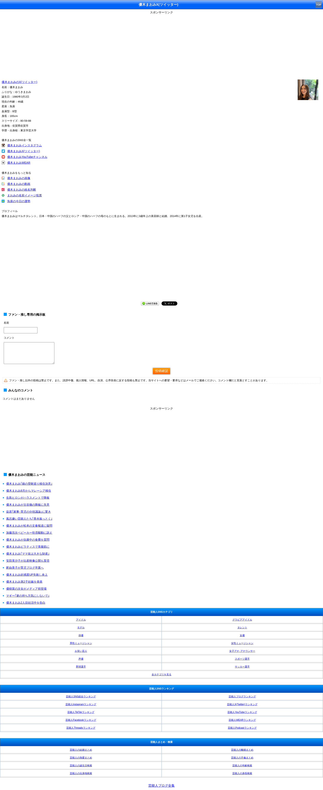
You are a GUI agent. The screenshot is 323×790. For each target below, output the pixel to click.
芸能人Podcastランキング (242, 727)
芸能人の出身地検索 (81, 773)
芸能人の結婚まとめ (81, 749)
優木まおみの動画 (18, 184)
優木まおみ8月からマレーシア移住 (28, 490)
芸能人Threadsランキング (80, 727)
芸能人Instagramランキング (81, 704)
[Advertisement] (161, 44)
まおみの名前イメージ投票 (24, 195)
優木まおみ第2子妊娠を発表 (24, 581)
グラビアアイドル (242, 619)
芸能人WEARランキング (242, 720)
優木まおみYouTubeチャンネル (27, 157)
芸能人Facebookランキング (81, 720)
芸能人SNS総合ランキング (81, 696)
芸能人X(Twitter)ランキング (242, 704)
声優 (80, 658)
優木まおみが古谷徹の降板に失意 (27, 504)
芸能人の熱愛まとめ (81, 757)
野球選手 (81, 666)
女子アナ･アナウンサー (242, 651)
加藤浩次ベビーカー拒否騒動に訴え (29, 532)
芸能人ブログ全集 (161, 785)
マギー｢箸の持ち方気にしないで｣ (27, 595)
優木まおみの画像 (18, 178)
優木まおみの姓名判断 (21, 189)
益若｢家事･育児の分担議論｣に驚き (28, 511)
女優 (242, 635)
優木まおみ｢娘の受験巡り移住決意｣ (29, 483)
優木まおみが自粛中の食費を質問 (27, 539)
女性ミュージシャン (242, 643)
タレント (242, 627)
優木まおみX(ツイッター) (23, 151)
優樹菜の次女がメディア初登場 (26, 588)
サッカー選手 (242, 666)
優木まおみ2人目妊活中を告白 (25, 602)
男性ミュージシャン (81, 643)
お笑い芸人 (81, 651)
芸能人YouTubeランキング (242, 712)
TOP (318, 4)
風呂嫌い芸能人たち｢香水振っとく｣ (29, 518)
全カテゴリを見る (161, 674)
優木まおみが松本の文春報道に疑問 (29, 525)
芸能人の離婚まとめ (242, 749)
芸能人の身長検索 (242, 773)
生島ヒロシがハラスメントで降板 (27, 497)
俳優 (80, 635)
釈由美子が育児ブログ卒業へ (25, 567)
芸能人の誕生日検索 (81, 765)
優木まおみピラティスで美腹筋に (27, 546)
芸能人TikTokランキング (80, 712)
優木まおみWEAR (18, 162)
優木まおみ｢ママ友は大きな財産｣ (27, 553)
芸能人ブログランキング (242, 696)
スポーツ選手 (242, 658)
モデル (81, 627)
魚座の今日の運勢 (18, 201)
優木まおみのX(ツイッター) (19, 82)
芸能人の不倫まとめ (242, 757)
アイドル (81, 619)
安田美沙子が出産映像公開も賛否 (27, 560)
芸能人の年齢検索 (242, 765)
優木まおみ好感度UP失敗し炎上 (27, 574)
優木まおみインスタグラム (24, 145)
